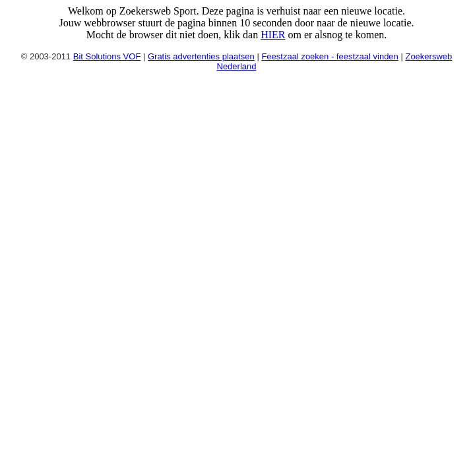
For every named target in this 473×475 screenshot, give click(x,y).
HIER (273, 34)
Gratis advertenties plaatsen (201, 56)
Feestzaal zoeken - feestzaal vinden (329, 56)
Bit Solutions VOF (107, 56)
